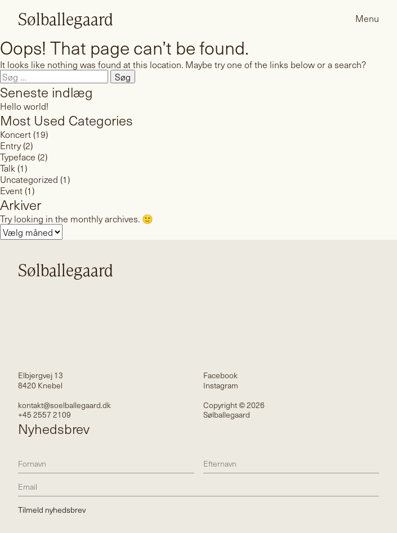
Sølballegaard (65, 18)
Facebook (220, 375)
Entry (10, 145)
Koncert (15, 134)
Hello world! (24, 106)
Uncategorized (29, 179)
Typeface (17, 156)
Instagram (220, 385)
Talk (7, 167)
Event (11, 190)
